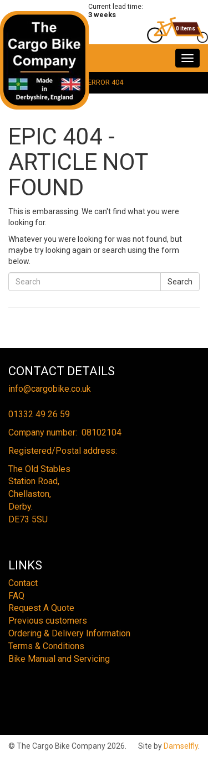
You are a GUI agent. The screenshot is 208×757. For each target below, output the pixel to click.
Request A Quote (41, 608)
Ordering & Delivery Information (69, 633)
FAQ (16, 595)
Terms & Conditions (46, 646)
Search (180, 281)
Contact (23, 583)
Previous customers (47, 620)
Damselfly (181, 746)
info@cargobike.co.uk (49, 388)
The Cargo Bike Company (44, 60)
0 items (185, 28)
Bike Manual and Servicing (59, 659)
